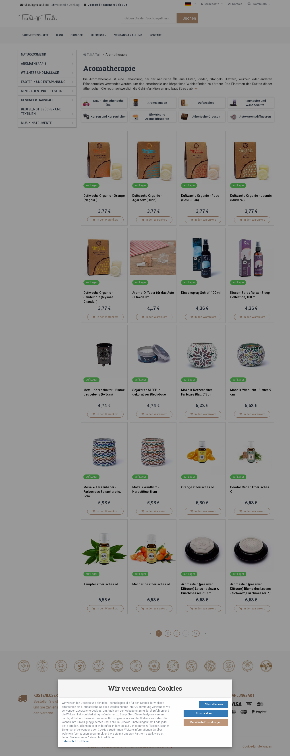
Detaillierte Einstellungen (205, 722)
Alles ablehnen (214, 704)
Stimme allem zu (205, 713)
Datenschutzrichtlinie (75, 741)
